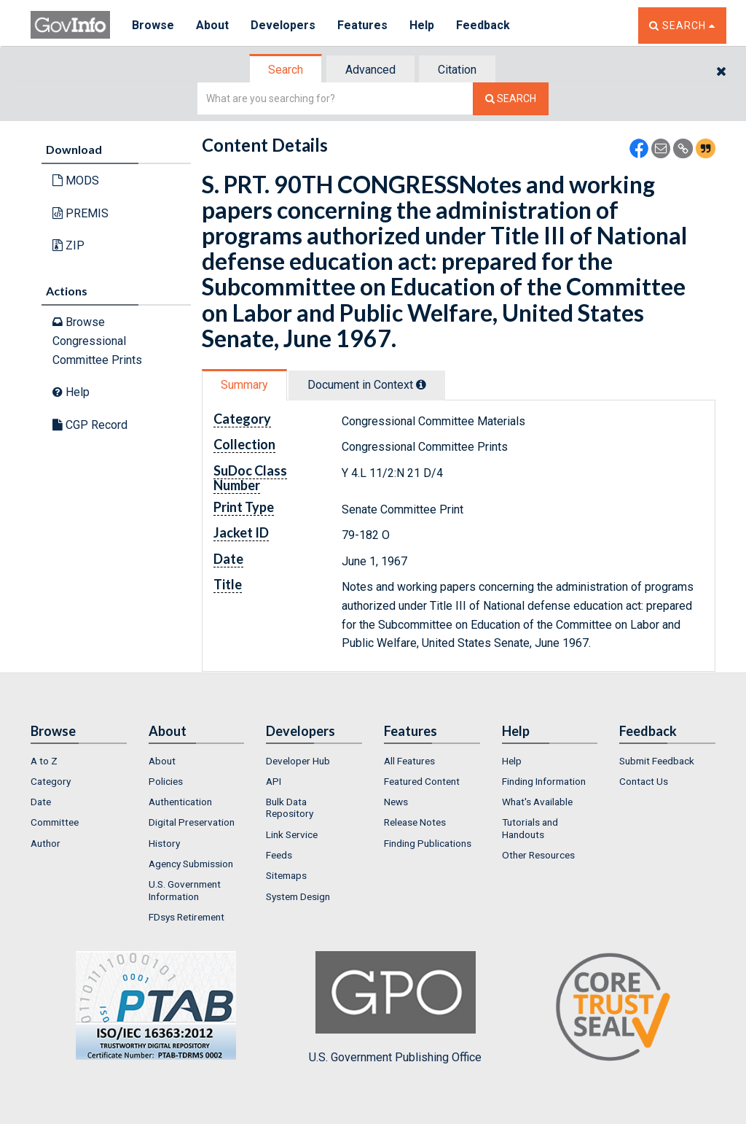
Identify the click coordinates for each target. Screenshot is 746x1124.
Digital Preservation (192, 822)
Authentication (180, 801)
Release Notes (415, 822)
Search (285, 70)
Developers (283, 25)
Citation (457, 70)
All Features (409, 761)
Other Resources (538, 855)
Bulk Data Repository (289, 807)
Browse (153, 25)
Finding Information (544, 781)
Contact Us (643, 781)
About (212, 25)
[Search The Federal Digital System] (511, 98)
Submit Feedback (656, 761)
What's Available (537, 801)
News (396, 801)
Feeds (279, 855)
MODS (75, 180)
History (164, 843)
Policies (166, 781)
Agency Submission (191, 863)
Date (41, 801)
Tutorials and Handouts (530, 828)
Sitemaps (286, 875)
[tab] (286, 69)
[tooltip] (421, 384)
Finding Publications (427, 843)
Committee (55, 822)
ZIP (68, 245)
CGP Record (89, 425)
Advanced (370, 70)
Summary (244, 385)
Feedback (483, 25)
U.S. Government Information (185, 890)
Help (421, 25)
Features (362, 25)
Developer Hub (298, 761)
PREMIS (80, 213)
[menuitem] (79, 760)
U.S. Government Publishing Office (395, 1007)
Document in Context (366, 385)
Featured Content (422, 781)
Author (45, 843)
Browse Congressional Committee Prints (97, 340)
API (273, 781)
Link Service (292, 834)
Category (51, 781)
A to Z (44, 761)
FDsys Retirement (186, 917)
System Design (298, 896)
